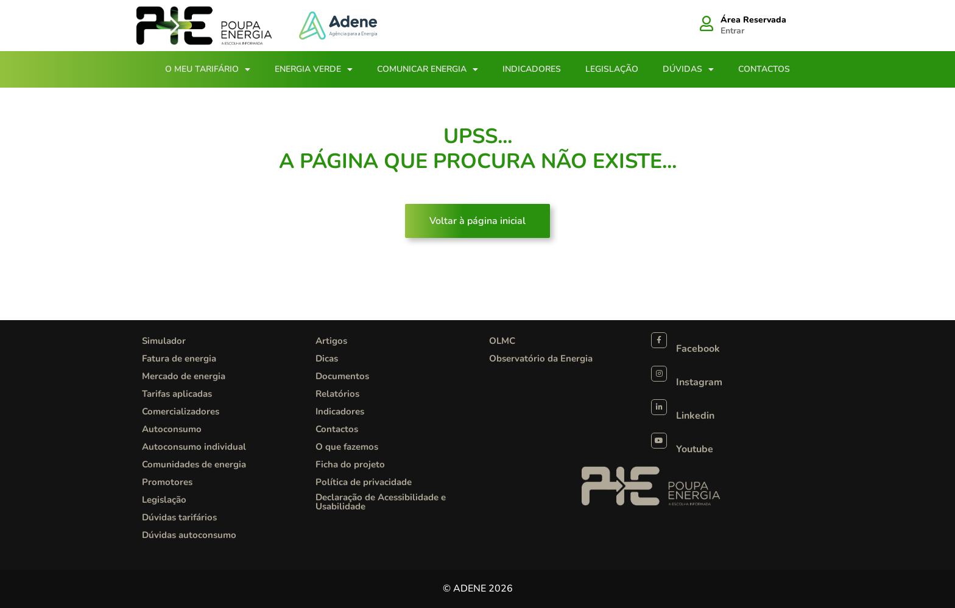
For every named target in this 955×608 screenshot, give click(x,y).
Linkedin (695, 415)
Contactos (764, 69)
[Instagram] (659, 374)
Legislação (611, 69)
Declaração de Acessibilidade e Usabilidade (380, 501)
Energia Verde (314, 69)
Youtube (694, 449)
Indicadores (531, 69)
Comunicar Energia (427, 69)
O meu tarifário (207, 69)
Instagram (699, 382)
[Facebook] (659, 340)
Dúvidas (688, 69)
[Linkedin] (659, 407)
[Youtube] (659, 441)
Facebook (698, 348)
